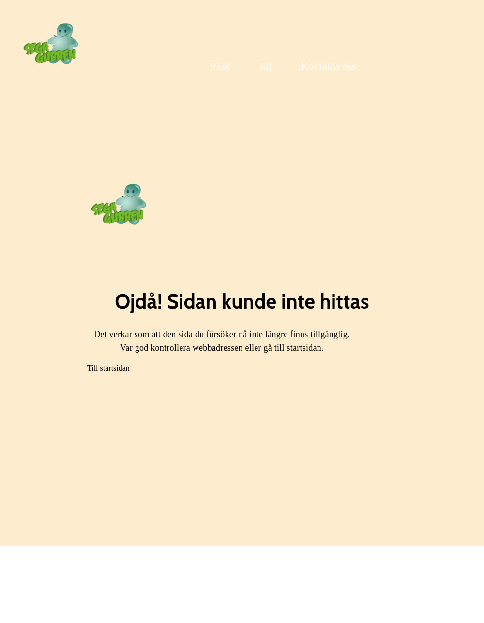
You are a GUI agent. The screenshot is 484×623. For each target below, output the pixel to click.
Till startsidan (108, 368)
